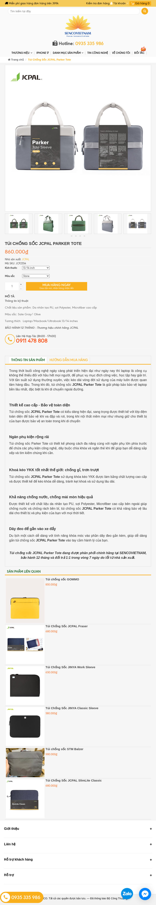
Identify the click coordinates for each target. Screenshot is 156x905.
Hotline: (78, 43)
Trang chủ (16, 59)
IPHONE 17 (42, 52)
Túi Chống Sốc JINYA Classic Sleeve (72, 708)
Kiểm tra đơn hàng (97, 3)
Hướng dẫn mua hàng (69, 360)
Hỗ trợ (9, 875)
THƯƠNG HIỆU (22, 53)
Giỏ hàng (140, 3)
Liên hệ (9, 844)
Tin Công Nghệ (97, 52)
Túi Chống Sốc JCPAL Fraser (67, 626)
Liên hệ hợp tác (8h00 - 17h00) (36, 339)
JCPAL (25, 259)
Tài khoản (119, 3)
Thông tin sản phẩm (28, 360)
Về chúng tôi (121, 52)
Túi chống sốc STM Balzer (64, 749)
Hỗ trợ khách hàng (18, 859)
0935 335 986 (20, 897)
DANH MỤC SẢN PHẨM (68, 53)
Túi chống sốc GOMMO (62, 579)
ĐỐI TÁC (139, 52)
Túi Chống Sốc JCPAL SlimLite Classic (74, 780)
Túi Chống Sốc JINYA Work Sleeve (70, 667)
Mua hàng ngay (56, 286)
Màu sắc (10, 276)
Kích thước (11, 267)
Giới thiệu (11, 828)
